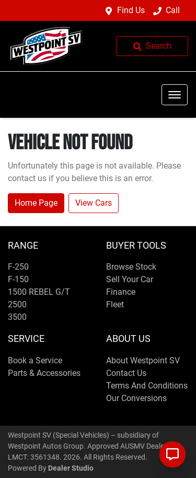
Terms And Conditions (147, 386)
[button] (175, 94)
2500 (17, 304)
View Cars (93, 203)
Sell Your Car (129, 279)
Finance (120, 292)
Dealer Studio (71, 468)
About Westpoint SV (143, 360)
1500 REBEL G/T (39, 292)
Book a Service (35, 360)
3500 (17, 317)
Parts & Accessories (44, 373)
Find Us (131, 10)
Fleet (115, 304)
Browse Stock (131, 267)
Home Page (36, 203)
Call (173, 10)
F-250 (18, 267)
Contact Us (126, 373)
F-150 (18, 279)
